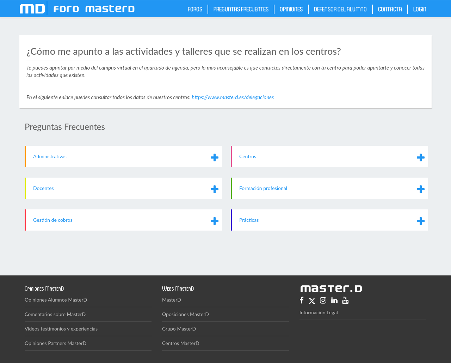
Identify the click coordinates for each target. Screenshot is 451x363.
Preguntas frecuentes (241, 8)
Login (419, 8)
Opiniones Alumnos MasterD (56, 300)
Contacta (390, 8)
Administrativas (50, 156)
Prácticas (249, 220)
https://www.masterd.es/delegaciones (233, 97)
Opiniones (291, 8)
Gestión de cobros (53, 220)
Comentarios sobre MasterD (55, 314)
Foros (195, 8)
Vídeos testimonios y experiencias (61, 329)
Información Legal (318, 312)
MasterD (171, 300)
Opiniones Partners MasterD (55, 343)
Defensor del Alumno (340, 8)
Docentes (43, 188)
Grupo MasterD (179, 329)
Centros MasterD (180, 343)
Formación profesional (263, 188)
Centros (247, 156)
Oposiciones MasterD (185, 314)
